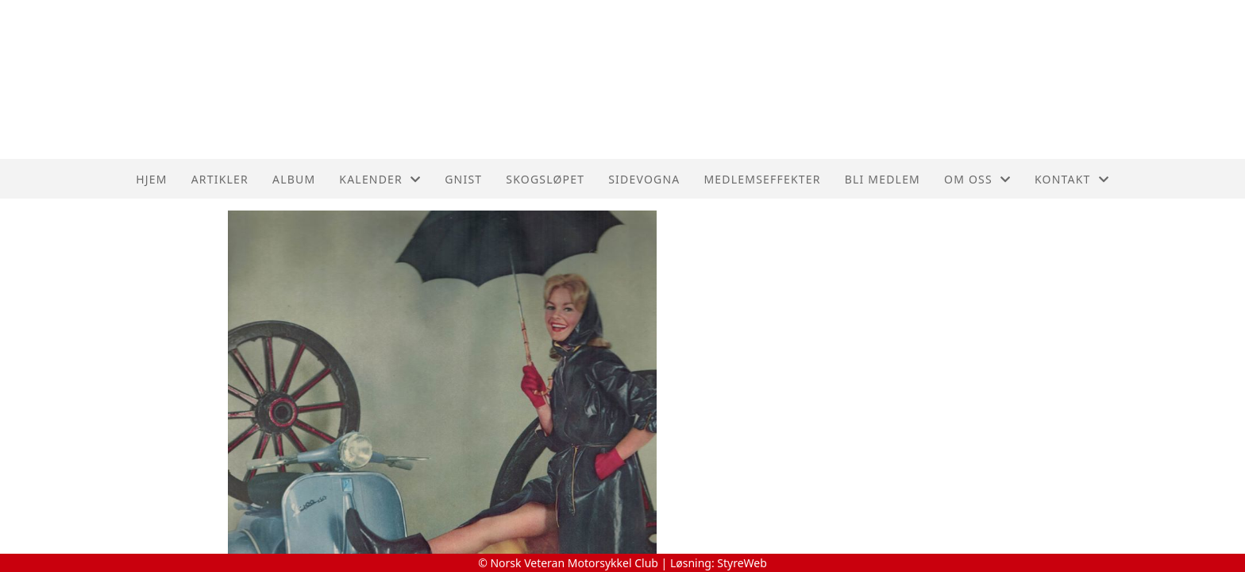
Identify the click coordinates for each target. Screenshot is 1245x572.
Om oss (977, 179)
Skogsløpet (545, 179)
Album (293, 179)
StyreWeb (742, 562)
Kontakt (1072, 179)
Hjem (151, 179)
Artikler (220, 179)
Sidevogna (644, 179)
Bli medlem (882, 179)
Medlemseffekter (761, 179)
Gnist (463, 179)
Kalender (380, 179)
